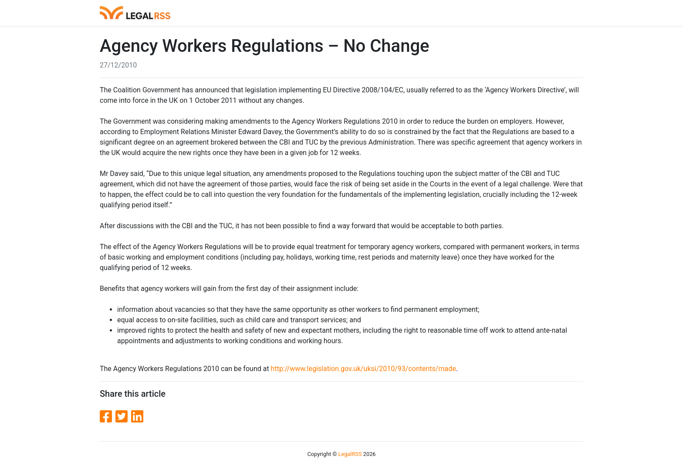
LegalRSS (350, 454)
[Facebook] (107, 417)
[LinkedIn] (137, 417)
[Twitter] (123, 417)
